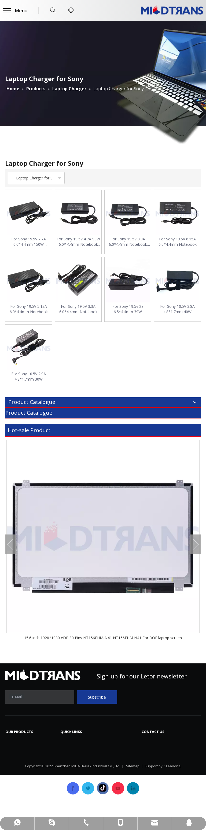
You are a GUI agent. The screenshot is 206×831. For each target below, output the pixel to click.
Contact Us (118, 773)
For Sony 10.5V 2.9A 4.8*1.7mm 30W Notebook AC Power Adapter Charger (29, 376)
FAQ (111, 757)
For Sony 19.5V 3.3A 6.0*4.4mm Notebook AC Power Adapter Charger (78, 309)
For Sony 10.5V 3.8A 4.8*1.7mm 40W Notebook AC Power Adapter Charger (178, 309)
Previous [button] (10, 544)
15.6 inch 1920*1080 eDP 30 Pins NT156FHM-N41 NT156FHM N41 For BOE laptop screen (103, 637)
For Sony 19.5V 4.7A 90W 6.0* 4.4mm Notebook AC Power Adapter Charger (78, 241)
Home (66, 741)
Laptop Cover (19, 773)
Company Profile (77, 749)
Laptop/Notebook (23, 789)
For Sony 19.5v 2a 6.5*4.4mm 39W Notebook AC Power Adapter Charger (128, 309)
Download (117, 749)
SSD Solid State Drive (26, 781)
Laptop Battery (20, 765)
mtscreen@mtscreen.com (175, 763)
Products (69, 765)
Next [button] (195, 544)
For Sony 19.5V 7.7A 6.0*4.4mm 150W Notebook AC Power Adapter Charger (29, 241)
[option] (103, 540)
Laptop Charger (21, 757)
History (67, 757)
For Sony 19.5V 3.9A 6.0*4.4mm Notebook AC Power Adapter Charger (128, 241)
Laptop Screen (20, 741)
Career (113, 765)
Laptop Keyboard (22, 749)
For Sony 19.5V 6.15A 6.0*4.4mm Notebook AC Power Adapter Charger (178, 241)
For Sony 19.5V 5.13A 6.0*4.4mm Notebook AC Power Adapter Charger (29, 309)
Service (67, 773)
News (112, 741)
